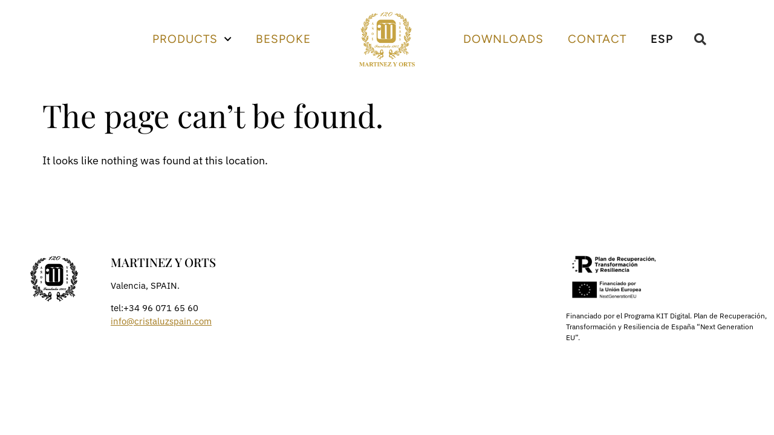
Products (192, 39)
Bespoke (283, 39)
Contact (597, 39)
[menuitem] (662, 39)
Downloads (503, 39)
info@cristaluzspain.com (161, 321)
